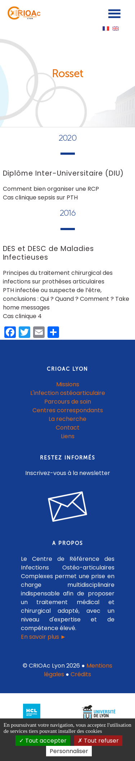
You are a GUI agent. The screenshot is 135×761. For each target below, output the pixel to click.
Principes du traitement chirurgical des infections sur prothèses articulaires (58, 277)
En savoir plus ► (43, 637)
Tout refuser (98, 740)
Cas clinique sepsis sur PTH (40, 197)
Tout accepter (43, 740)
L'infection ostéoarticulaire (67, 393)
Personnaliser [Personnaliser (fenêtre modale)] (69, 751)
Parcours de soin (67, 401)
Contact (68, 427)
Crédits (81, 674)
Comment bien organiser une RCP (51, 189)
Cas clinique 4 (22, 316)
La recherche (67, 419)
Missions (67, 384)
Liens (68, 436)
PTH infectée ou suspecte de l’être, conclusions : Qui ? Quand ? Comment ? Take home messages (66, 299)
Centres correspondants (67, 410)
